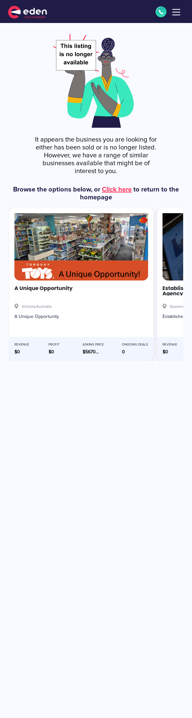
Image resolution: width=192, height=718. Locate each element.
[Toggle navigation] (176, 12)
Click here (117, 189)
